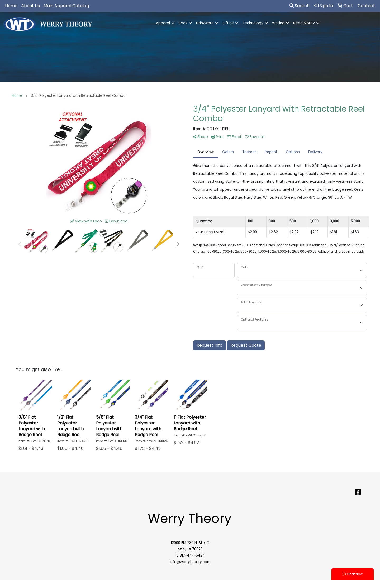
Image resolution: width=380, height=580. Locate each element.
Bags (183, 23)
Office (228, 23)
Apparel (163, 23)
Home (11, 6)
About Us (30, 6)
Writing (278, 23)
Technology (253, 23)
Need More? (304, 23)
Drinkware (205, 23)
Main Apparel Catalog (66, 6)
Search (299, 6)
